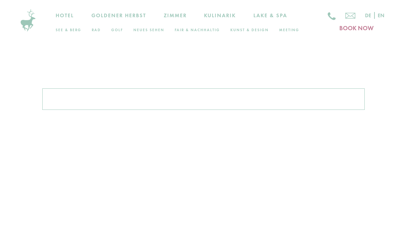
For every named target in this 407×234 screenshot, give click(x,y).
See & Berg (68, 30)
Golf (117, 30)
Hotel (65, 15)
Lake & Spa (270, 15)
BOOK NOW (356, 28)
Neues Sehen (148, 30)
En (381, 15)
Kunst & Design (249, 30)
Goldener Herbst (118, 15)
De (368, 15)
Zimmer (175, 15)
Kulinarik (220, 15)
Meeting (289, 30)
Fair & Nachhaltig (197, 30)
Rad (96, 30)
